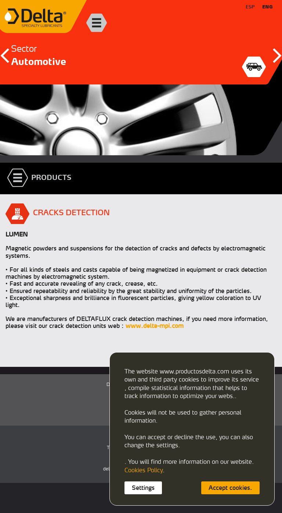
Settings (143, 487)
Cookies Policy (143, 470)
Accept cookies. (230, 487)
